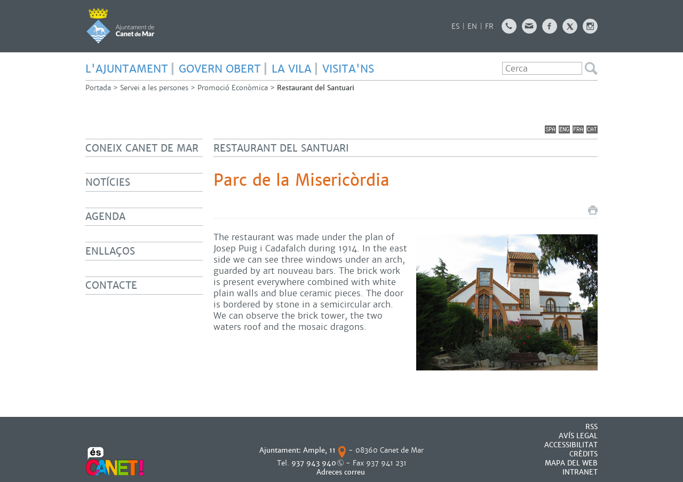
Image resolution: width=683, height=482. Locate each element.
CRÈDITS (583, 454)
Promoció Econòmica (232, 87)
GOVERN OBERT (220, 69)
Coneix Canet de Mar (141, 148)
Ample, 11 (319, 450)
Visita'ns (348, 69)
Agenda (105, 216)
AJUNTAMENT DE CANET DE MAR (120, 25)
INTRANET (580, 472)
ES (455, 26)
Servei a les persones (154, 87)
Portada (98, 87)
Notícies (107, 182)
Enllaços (110, 251)
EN (472, 26)
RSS (591, 426)
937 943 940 (313, 463)
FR (489, 26)
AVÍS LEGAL (578, 435)
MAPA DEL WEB (571, 463)
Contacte (111, 285)
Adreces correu (341, 472)
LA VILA (292, 69)
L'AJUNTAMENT (126, 69)
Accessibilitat (571, 444)
